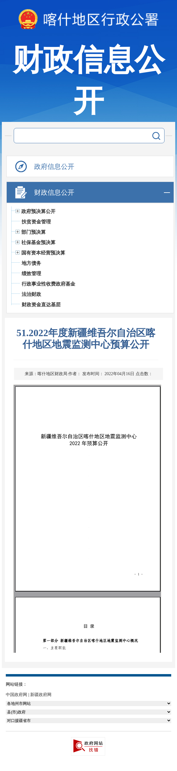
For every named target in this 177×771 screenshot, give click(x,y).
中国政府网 (16, 694)
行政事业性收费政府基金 (48, 283)
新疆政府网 (40, 694)
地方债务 (31, 263)
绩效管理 (31, 273)
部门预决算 (33, 232)
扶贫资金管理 (36, 221)
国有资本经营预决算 (43, 252)
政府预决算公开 (38, 211)
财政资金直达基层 (41, 304)
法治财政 (31, 294)
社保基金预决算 (38, 242)
